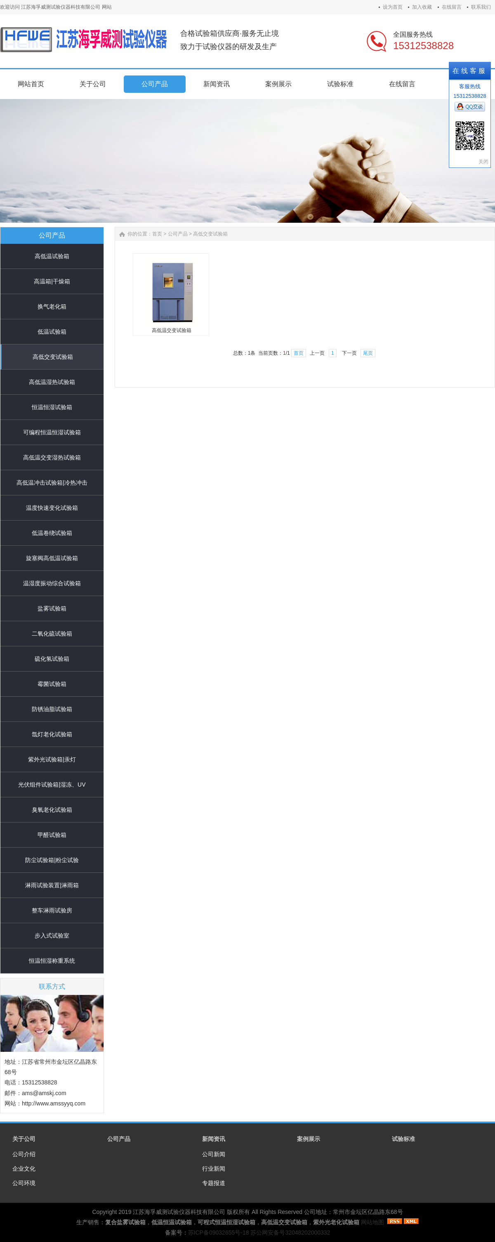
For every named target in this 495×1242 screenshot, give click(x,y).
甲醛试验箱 (52, 835)
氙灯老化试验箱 (52, 734)
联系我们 (481, 7)
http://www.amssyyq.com (53, 1103)
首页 (157, 234)
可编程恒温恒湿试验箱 (52, 432)
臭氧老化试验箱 (52, 809)
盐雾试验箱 (52, 608)
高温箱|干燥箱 (52, 281)
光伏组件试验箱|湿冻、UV (51, 784)
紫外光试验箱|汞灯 (52, 759)
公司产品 (178, 234)
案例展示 (308, 1139)
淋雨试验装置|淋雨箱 (52, 885)
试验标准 (403, 1139)
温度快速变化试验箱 (52, 507)
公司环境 (23, 1183)
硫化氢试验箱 (52, 658)
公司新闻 (213, 1154)
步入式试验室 (52, 935)
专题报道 (213, 1183)
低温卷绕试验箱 (52, 533)
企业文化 (23, 1168)
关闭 (483, 162)
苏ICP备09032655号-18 (218, 1232)
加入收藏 (422, 7)
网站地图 (372, 1222)
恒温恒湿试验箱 (52, 407)
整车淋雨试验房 (52, 910)
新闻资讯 (213, 1139)
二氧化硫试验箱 (52, 633)
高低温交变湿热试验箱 (52, 457)
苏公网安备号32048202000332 (290, 1232)
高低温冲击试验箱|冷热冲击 (51, 482)
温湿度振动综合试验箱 (52, 583)
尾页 (368, 353)
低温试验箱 (52, 331)
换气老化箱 (52, 306)
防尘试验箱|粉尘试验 (52, 860)
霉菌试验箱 (52, 684)
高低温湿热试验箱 (52, 382)
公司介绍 (23, 1154)
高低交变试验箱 (53, 357)
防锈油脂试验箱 (52, 709)
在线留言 (452, 7)
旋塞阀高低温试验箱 (52, 558)
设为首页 (393, 7)
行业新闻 (213, 1168)
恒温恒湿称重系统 (52, 960)
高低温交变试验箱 (171, 330)
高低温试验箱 (52, 256)
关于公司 (23, 1139)
